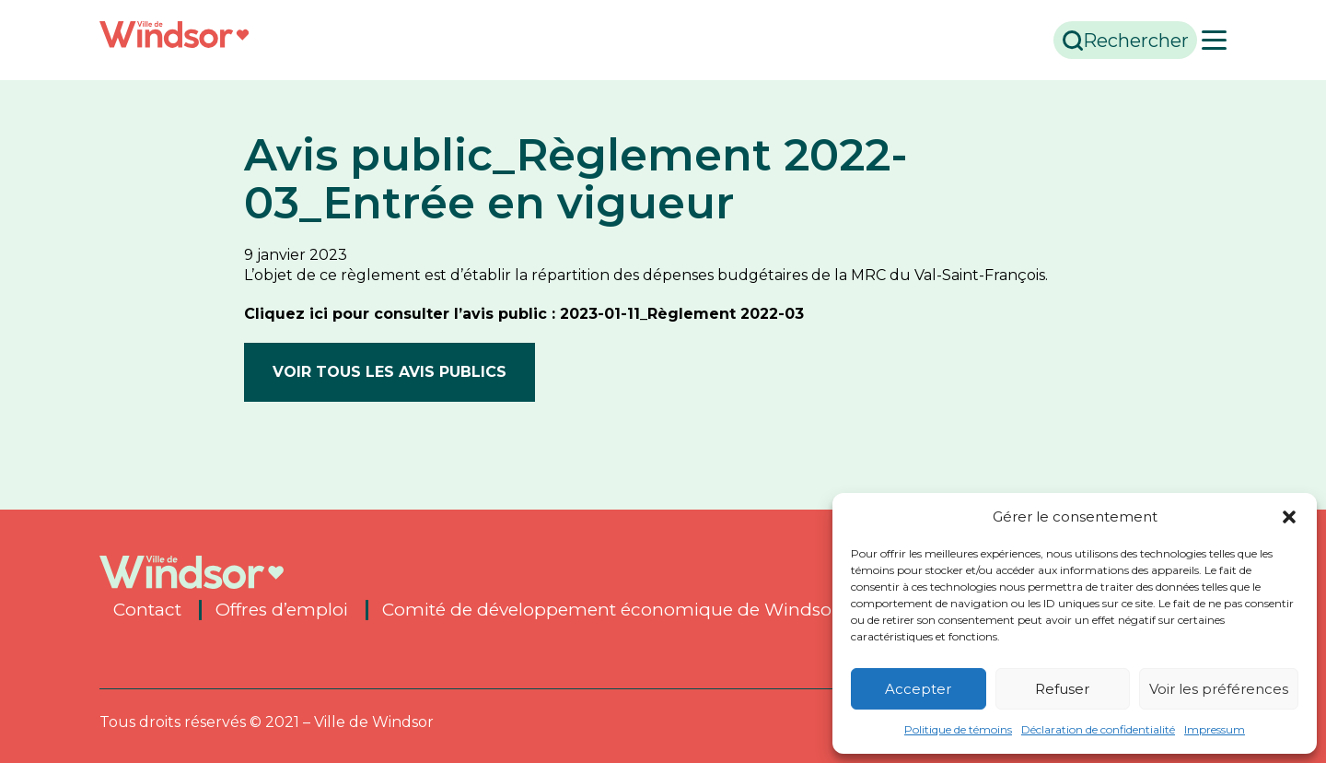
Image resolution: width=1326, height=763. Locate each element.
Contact (147, 610)
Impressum (1214, 729)
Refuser (1062, 689)
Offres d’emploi (281, 610)
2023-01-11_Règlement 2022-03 (682, 314)
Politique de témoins (958, 729)
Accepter (918, 689)
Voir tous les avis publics (389, 372)
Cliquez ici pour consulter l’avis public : (402, 314)
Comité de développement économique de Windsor (610, 610)
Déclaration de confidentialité (1098, 729)
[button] (1289, 517)
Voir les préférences (1218, 689)
